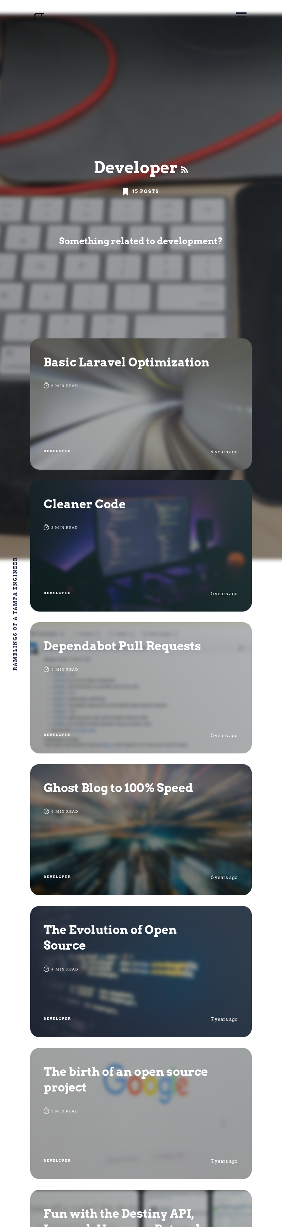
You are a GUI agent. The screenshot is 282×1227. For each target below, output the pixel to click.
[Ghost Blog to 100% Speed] (141, 829)
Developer (57, 451)
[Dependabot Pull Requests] (141, 687)
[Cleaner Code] (141, 546)
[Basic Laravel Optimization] (141, 404)
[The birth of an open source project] (141, 1113)
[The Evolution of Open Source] (141, 971)
